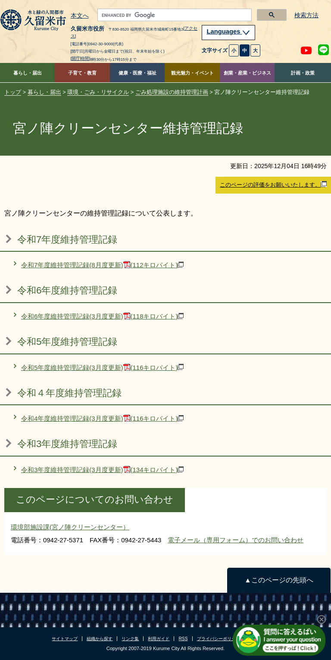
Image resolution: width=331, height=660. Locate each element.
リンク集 (130, 638)
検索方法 (306, 15)
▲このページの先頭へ (278, 580)
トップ (12, 92)
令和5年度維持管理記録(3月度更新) (102, 367)
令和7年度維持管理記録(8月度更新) (102, 265)
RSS (182, 638)
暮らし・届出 (27, 72)
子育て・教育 (82, 72)
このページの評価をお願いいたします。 (273, 184)
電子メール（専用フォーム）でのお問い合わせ (235, 540)
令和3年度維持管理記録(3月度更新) (102, 469)
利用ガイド (158, 638)
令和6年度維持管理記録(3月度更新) (102, 316)
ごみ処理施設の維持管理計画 (171, 92)
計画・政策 (303, 72)
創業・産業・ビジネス (247, 72)
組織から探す (99, 638)
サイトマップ (65, 638)
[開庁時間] (81, 58)
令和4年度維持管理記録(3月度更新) (102, 418)
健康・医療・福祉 (137, 72)
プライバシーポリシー (218, 638)
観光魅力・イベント (192, 72)
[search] (174, 15)
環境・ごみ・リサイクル (98, 92)
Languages (228, 31)
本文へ (80, 16)
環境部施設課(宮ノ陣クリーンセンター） (70, 527)
